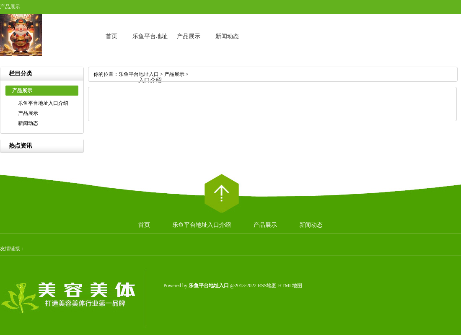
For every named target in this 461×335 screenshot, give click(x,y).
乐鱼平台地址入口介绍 (43, 103)
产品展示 (188, 36)
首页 (111, 36)
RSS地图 (267, 285)
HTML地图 (290, 285)
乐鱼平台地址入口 (139, 74)
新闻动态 (227, 36)
